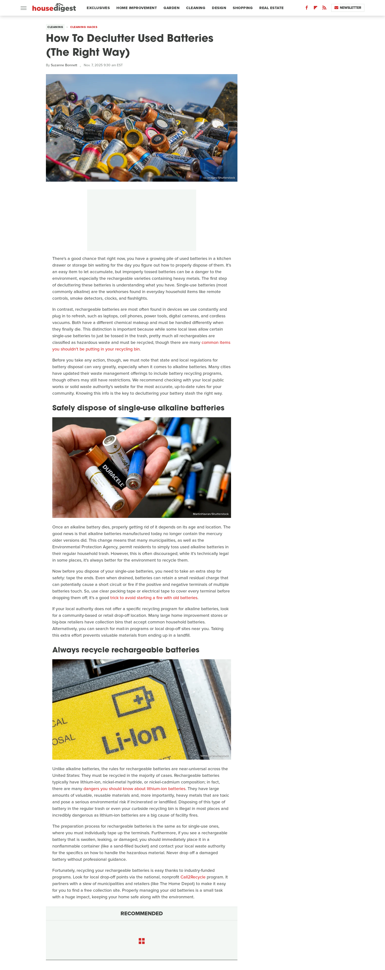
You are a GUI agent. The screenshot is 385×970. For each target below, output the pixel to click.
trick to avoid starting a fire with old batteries (153, 597)
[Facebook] (307, 9)
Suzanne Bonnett (64, 65)
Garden (171, 8)
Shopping (243, 8)
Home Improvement (136, 8)
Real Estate (271, 8)
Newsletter (347, 7)
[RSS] (324, 9)
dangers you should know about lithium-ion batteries (134, 788)
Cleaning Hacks (83, 27)
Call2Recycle (193, 877)
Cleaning (195, 8)
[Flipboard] (315, 9)
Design (219, 8)
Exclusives (98, 8)
